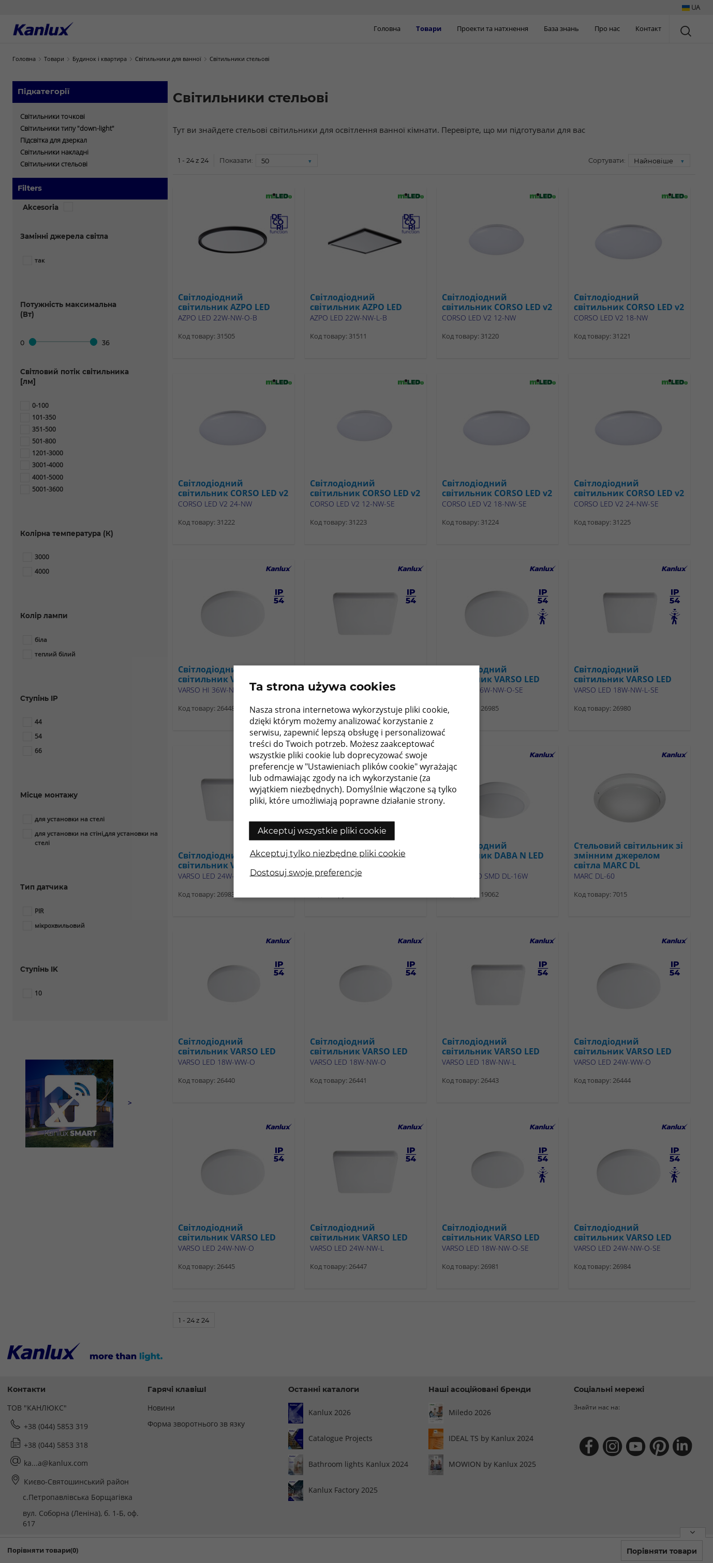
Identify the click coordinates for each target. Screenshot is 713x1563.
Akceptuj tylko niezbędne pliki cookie (328, 854)
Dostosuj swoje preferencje (306, 873)
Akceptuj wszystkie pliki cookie (322, 831)
